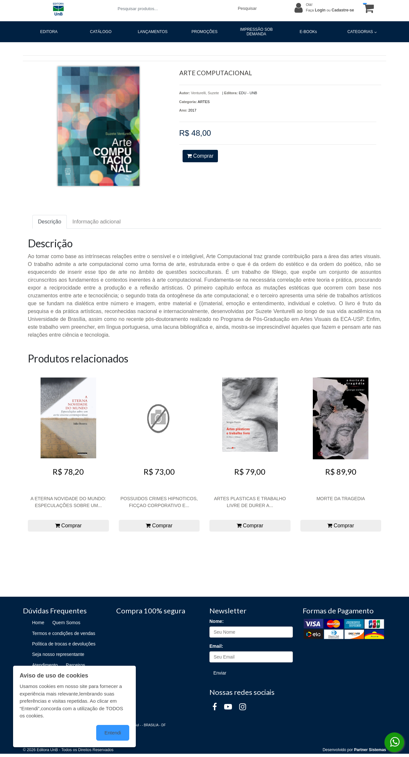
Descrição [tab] (49, 221)
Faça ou (330, 10)
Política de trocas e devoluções (64, 643)
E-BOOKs (308, 31)
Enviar (219, 673)
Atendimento (45, 665)
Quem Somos (66, 622)
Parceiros (75, 665)
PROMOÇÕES (204, 31)
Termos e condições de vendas (63, 633)
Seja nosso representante (58, 654)
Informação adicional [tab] (96, 221)
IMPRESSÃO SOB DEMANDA (256, 31)
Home (38, 622)
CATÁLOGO (101, 31)
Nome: (216, 621)
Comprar (200, 156)
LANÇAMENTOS (153, 31)
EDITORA (49, 31)
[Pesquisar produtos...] (174, 8)
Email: (216, 646)
